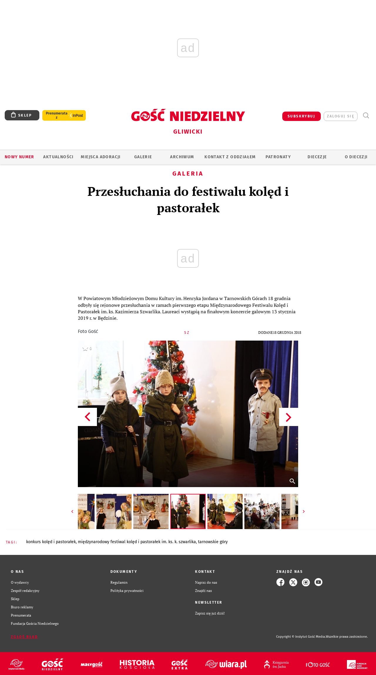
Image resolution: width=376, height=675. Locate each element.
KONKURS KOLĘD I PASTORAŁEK (51, 541)
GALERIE (143, 156)
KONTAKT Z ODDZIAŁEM (230, 156)
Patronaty (278, 156)
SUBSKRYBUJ (301, 116)
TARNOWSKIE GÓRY (213, 541)
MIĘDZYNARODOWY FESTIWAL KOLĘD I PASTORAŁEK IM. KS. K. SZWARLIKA (137, 541)
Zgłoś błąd (24, 637)
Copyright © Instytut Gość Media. (301, 637)
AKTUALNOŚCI (58, 156)
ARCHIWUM (182, 156)
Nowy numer (19, 156)
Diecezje (317, 156)
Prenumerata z (57, 115)
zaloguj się (340, 116)
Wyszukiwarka (365, 115)
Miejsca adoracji (100, 156)
